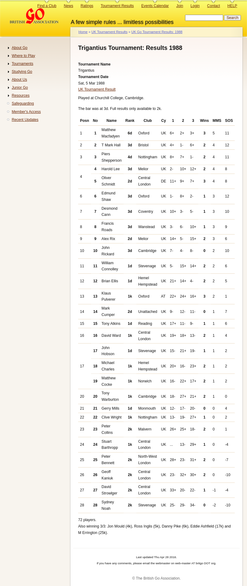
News (68, 6)
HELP (232, 6)
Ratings (87, 6)
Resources (20, 95)
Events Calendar (155, 6)
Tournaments (22, 64)
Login (195, 6)
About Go (19, 48)
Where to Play (23, 56)
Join (179, 6)
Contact (213, 6)
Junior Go (20, 87)
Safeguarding (23, 103)
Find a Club (46, 6)
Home (83, 32)
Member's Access (26, 112)
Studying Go (22, 71)
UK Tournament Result (97, 89)
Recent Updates (25, 120)
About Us (19, 79)
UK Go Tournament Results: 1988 (156, 32)
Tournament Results (117, 6)
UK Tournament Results (109, 32)
